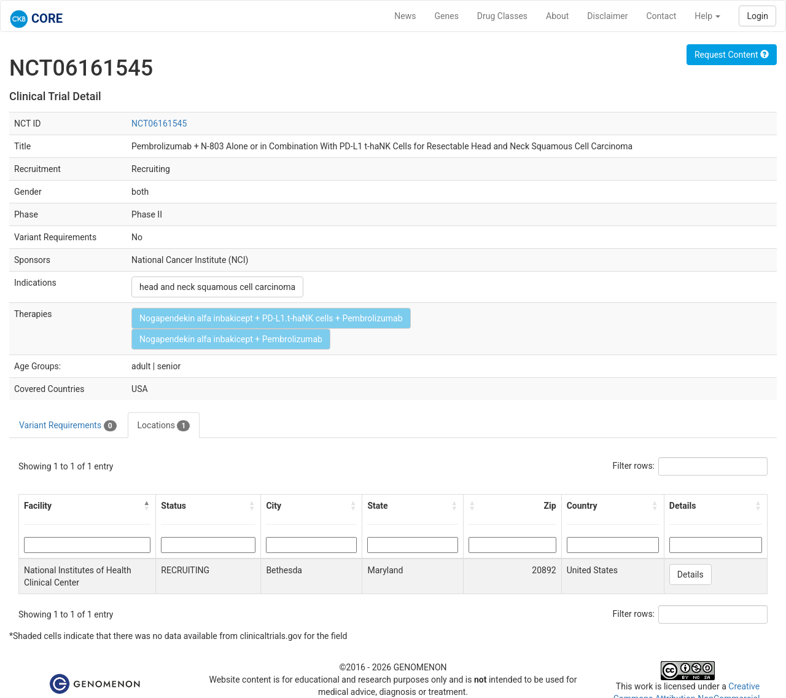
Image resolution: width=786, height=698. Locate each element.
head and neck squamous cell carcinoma (217, 287)
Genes (447, 16)
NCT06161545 (159, 123)
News (405, 16)
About (557, 16)
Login (757, 16)
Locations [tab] (164, 425)
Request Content (732, 55)
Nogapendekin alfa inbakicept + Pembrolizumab (230, 339)
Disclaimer (607, 16)
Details (690, 574)
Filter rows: (634, 466)
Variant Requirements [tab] (68, 425)
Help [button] (707, 16)
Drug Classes (502, 16)
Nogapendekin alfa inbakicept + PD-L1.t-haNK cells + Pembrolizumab (270, 318)
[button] (146, 506)
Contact (661, 16)
